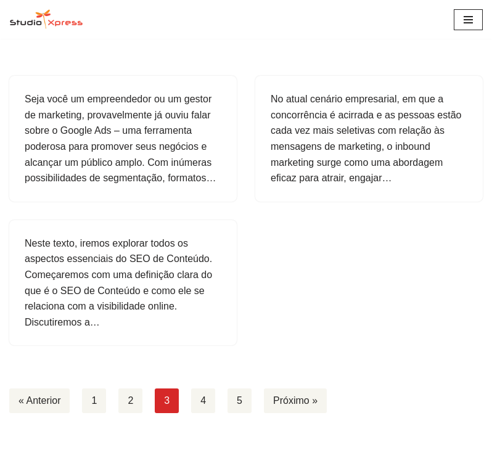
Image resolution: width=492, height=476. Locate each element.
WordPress (282, 463)
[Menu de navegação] (468, 19)
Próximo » (295, 400)
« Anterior (39, 400)
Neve (196, 463)
